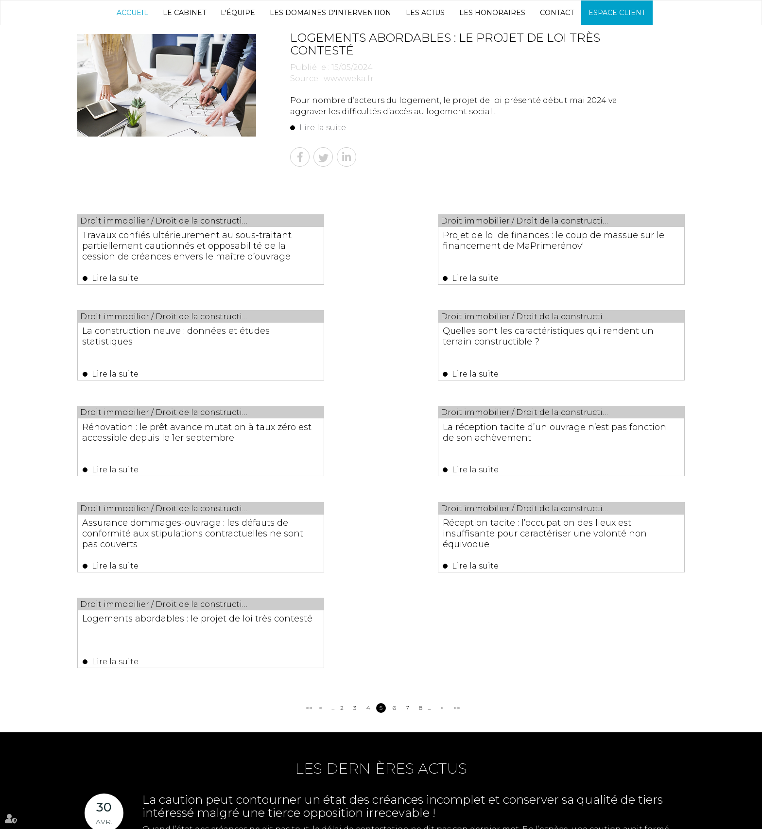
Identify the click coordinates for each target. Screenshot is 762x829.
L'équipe (238, 12)
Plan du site (430, 819)
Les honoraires (492, 12)
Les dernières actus (381, 586)
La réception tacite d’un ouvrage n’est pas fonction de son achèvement (586, 345)
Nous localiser (439, 787)
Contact (557, 12)
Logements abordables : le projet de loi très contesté (594, 438)
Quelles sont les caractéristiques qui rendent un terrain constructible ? (162, 339)
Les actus (425, 12)
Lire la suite (322, 127)
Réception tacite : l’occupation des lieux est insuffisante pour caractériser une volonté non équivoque (374, 449)
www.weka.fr (349, 78)
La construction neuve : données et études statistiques (592, 240)
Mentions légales (477, 819)
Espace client (617, 12)
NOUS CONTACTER (341, 787)
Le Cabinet (184, 12)
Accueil (132, 12)
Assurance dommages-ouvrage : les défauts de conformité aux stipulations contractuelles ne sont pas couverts (161, 449)
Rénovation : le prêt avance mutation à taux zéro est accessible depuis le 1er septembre (381, 345)
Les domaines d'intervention (330, 12)
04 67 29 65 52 (605, 762)
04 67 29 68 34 (524, 762)
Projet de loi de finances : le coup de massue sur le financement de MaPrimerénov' (378, 246)
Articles (516, 819)
